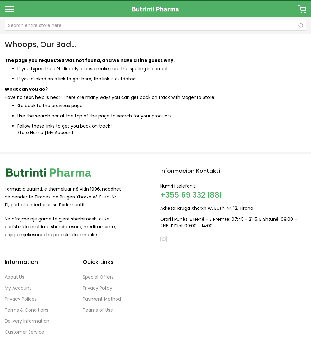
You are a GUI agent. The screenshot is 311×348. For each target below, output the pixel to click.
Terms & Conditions (26, 310)
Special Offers (98, 277)
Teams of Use (98, 310)
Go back (26, 105)
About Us (14, 277)
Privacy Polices (21, 299)
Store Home (30, 132)
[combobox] (155, 25)
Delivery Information (27, 321)
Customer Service (24, 332)
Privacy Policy (97, 288)
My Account (60, 132)
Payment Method (102, 299)
